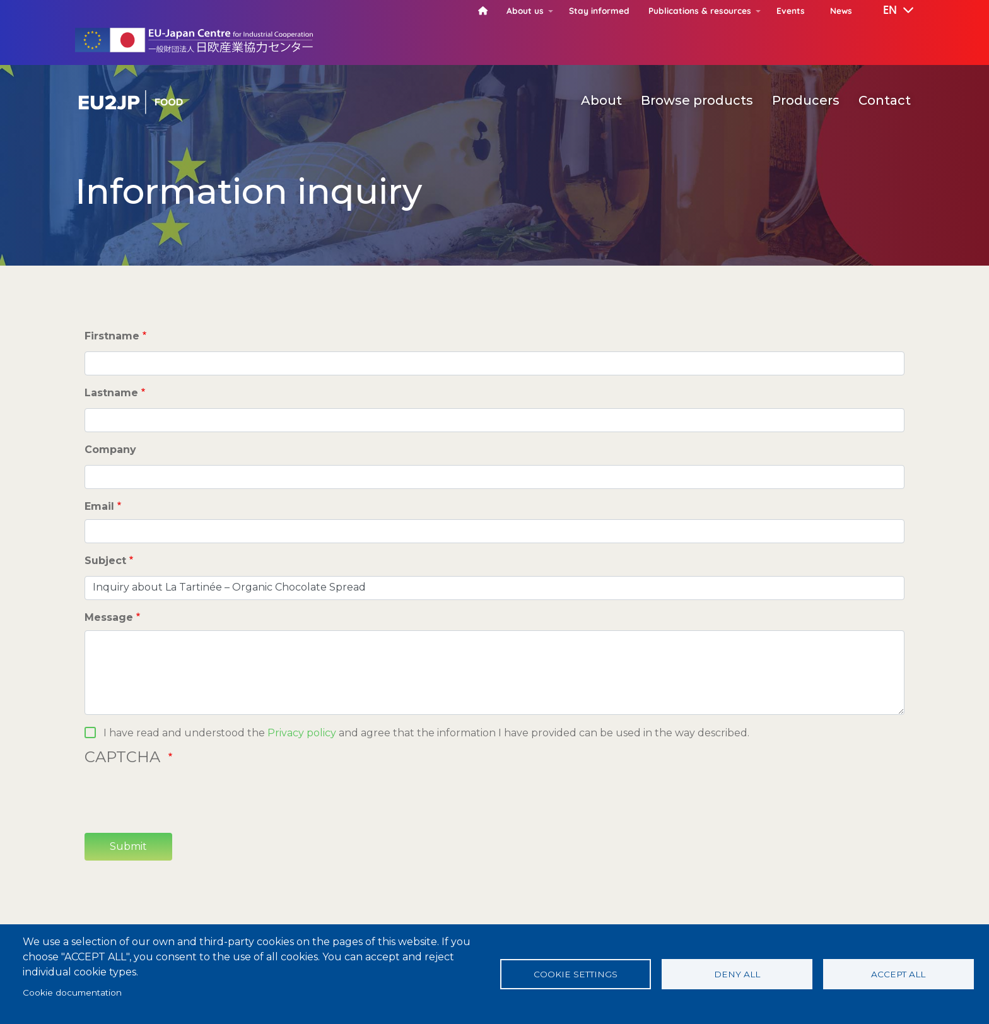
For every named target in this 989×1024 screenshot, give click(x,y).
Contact (884, 100)
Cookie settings (575, 974)
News (841, 10)
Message (109, 617)
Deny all (737, 974)
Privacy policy (301, 733)
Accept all (898, 974)
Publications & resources (699, 10)
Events (790, 10)
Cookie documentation (72, 992)
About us (525, 10)
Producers (806, 100)
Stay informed (599, 10)
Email (99, 506)
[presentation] (180, 798)
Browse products (697, 100)
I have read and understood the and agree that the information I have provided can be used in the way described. (426, 733)
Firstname (112, 336)
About (601, 100)
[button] (889, 11)
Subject (105, 561)
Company (110, 450)
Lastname (111, 393)
